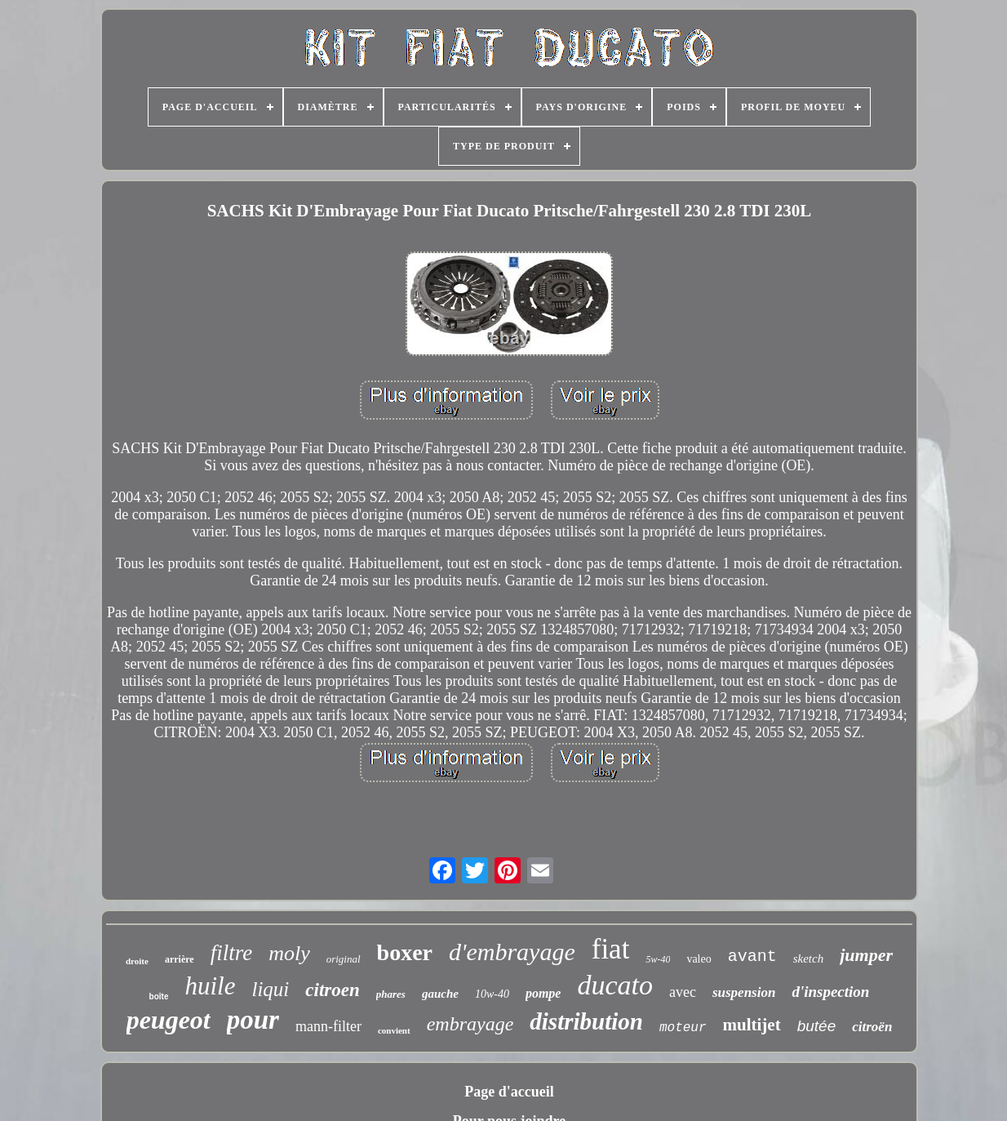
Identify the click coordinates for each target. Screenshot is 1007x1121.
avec (682, 992)
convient (394, 1030)
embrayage (470, 1023)
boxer (405, 952)
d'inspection (830, 991)
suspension (743, 992)
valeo (698, 959)
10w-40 (492, 994)
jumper (866, 955)
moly (289, 953)
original (343, 959)
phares (391, 994)
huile (209, 986)
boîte (159, 996)
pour (253, 1019)
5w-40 (657, 959)
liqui (270, 989)
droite (137, 961)
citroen (332, 990)
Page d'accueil (508, 1091)
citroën (872, 1026)
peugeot (168, 1019)
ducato (615, 985)
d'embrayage (512, 951)
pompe (543, 993)
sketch (808, 958)
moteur (683, 1028)
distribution (586, 1021)
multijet (752, 1024)
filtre (232, 953)
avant (752, 956)
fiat (611, 949)
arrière (179, 959)
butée (816, 1025)
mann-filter (328, 1026)
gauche (440, 993)
